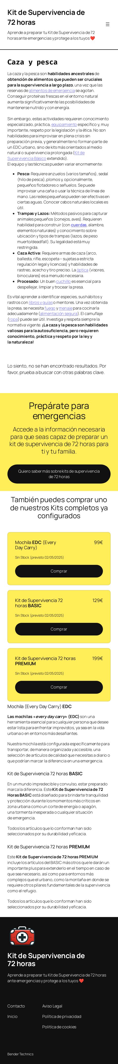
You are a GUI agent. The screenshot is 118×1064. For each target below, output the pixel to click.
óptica (82, 270)
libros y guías (41, 302)
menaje (65, 308)
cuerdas (79, 225)
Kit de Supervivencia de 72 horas (46, 959)
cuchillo (63, 281)
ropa (13, 319)
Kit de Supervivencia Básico (46, 155)
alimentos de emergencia (52, 90)
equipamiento (64, 124)
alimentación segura (58, 313)
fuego (50, 308)
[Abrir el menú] (108, 24)
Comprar (59, 571)
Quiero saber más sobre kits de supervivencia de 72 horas (59, 474)
